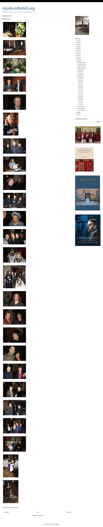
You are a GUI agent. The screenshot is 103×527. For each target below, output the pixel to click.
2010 (78, 60)
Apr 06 (80, 94)
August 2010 (80, 69)
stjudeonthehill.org (19, 8)
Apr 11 (80, 91)
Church (6, 507)
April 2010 (80, 76)
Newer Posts (6, 512)
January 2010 (81, 110)
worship (16, 507)
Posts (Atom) (40, 515)
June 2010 (80, 73)
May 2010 (80, 75)
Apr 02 (80, 104)
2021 (78, 40)
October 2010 (81, 66)
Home (38, 512)
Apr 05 (80, 96)
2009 (78, 112)
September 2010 (81, 67)
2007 (78, 114)
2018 (78, 46)
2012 (78, 57)
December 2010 (81, 62)
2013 (78, 55)
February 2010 (81, 108)
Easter (10, 507)
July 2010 (80, 71)
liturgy (13, 507)
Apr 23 (80, 84)
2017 (78, 48)
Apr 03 (80, 102)
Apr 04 (80, 98)
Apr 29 (80, 78)
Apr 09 (80, 93)
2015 (78, 51)
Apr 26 (80, 80)
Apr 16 (80, 89)
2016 (78, 50)
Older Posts (69, 512)
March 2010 (80, 106)
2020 (78, 42)
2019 (78, 44)
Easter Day (6, 19)
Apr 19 (80, 87)
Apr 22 (80, 85)
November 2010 (81, 64)
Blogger (57, 524)
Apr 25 (80, 82)
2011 (78, 59)
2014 (78, 53)
